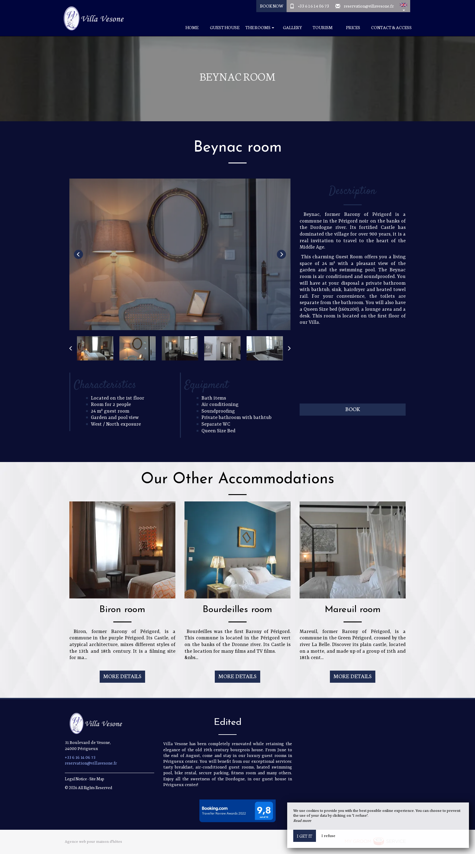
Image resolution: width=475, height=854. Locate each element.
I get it (304, 836)
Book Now (271, 6)
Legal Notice (76, 779)
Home (191, 27)
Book (352, 409)
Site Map (96, 779)
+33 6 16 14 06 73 (313, 6)
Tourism (323, 27)
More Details (122, 676)
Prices (353, 27)
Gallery (292, 27)
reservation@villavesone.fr (369, 6)
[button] (403, 6)
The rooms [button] (259, 27)
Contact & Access (391, 27)
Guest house (224, 27)
